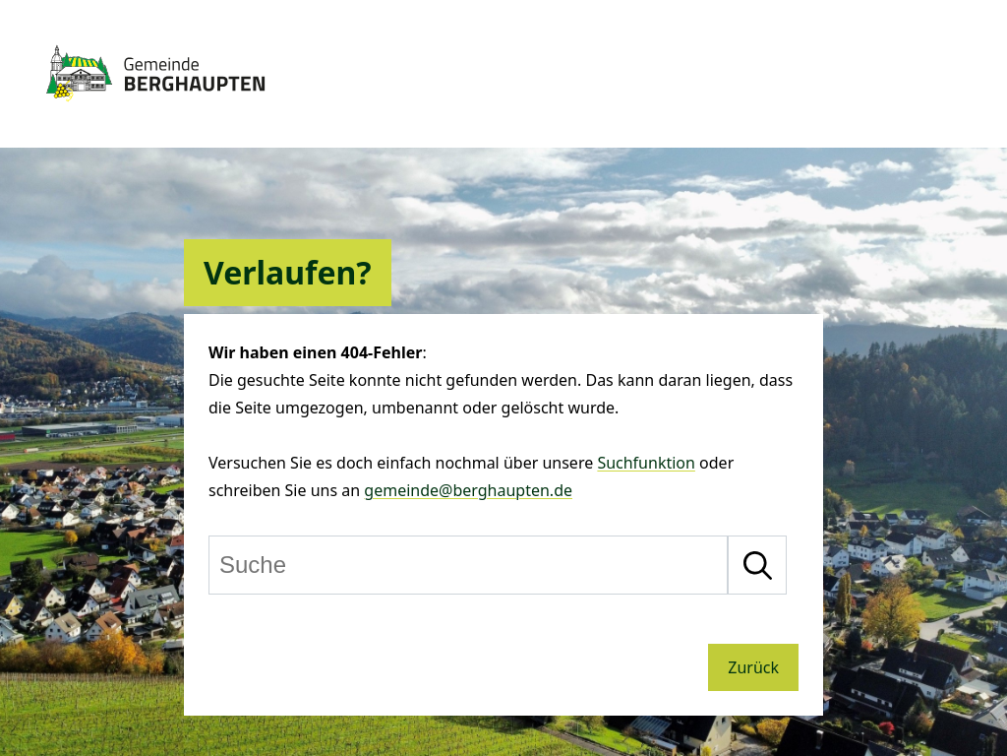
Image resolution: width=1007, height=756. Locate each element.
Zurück (753, 667)
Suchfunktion (646, 462)
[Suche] (468, 565)
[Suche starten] (757, 565)
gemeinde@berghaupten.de (468, 490)
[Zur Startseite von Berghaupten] (155, 110)
